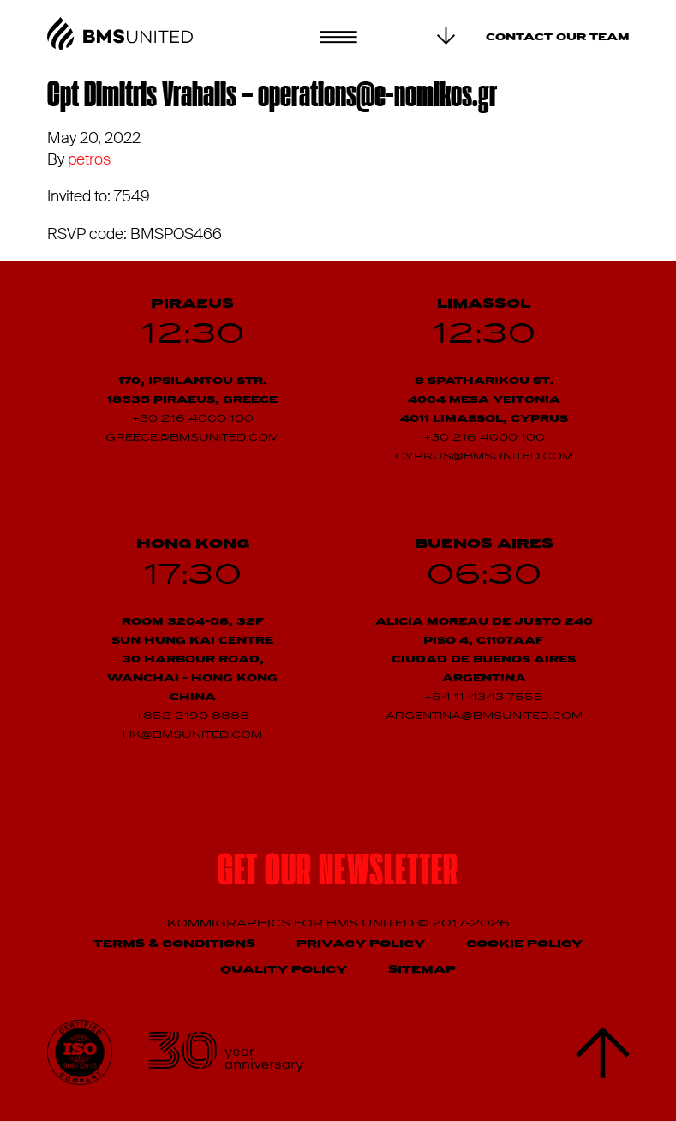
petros (89, 159)
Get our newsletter (338, 873)
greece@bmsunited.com (192, 438)
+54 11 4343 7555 (483, 697)
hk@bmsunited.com (192, 735)
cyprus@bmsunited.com (484, 457)
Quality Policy (283, 969)
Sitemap (422, 969)
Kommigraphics (230, 923)
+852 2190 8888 (192, 716)
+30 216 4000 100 (193, 419)
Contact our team (558, 38)
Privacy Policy (360, 944)
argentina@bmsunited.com (484, 716)
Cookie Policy (524, 944)
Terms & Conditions (174, 944)
